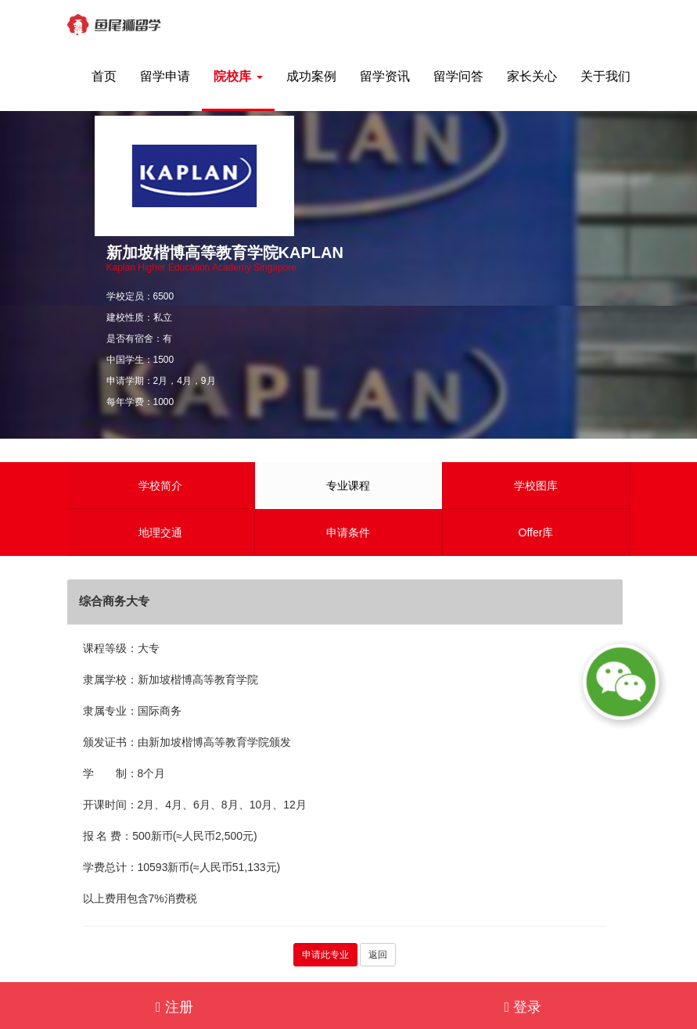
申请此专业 (325, 954)
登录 (522, 1007)
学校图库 (536, 485)
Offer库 (536, 532)
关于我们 (605, 76)
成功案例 (311, 76)
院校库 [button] (238, 76)
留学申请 (165, 76)
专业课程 (348, 485)
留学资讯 (385, 76)
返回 (377, 954)
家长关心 (532, 76)
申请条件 (348, 532)
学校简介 (160, 485)
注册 (174, 1007)
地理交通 (160, 532)
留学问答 (458, 76)
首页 (104, 76)
